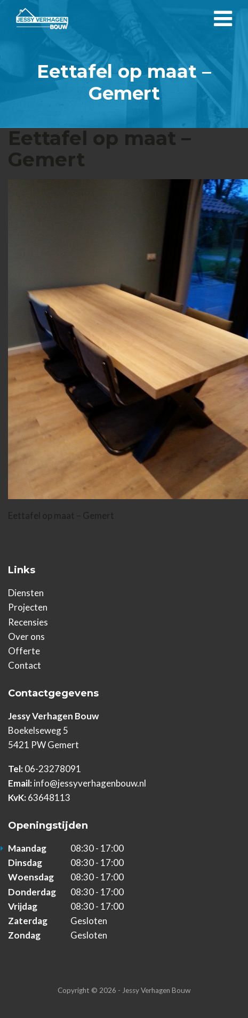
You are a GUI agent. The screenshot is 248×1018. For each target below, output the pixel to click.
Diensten (26, 592)
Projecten (27, 607)
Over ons (26, 636)
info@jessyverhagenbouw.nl (90, 783)
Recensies (28, 622)
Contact (24, 665)
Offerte (24, 650)
